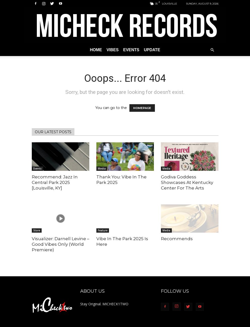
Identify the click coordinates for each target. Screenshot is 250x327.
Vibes (112, 50)
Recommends (177, 238)
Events (131, 50)
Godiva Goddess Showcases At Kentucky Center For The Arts (187, 182)
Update (152, 50)
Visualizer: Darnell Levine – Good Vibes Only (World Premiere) (60, 244)
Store (36, 230)
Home (96, 50)
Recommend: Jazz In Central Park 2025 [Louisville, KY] (55, 182)
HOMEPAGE (142, 108)
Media (102, 168)
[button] (212, 50)
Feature (102, 230)
